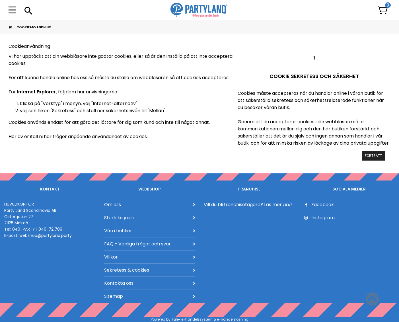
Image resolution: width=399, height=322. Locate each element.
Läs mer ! (278, 204)
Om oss (150, 204)
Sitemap (150, 296)
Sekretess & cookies (150, 270)
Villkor (150, 257)
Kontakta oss (150, 283)
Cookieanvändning (34, 27)
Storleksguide (150, 217)
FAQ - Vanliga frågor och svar (150, 244)
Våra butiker (150, 230)
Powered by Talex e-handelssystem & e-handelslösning (199, 319)
